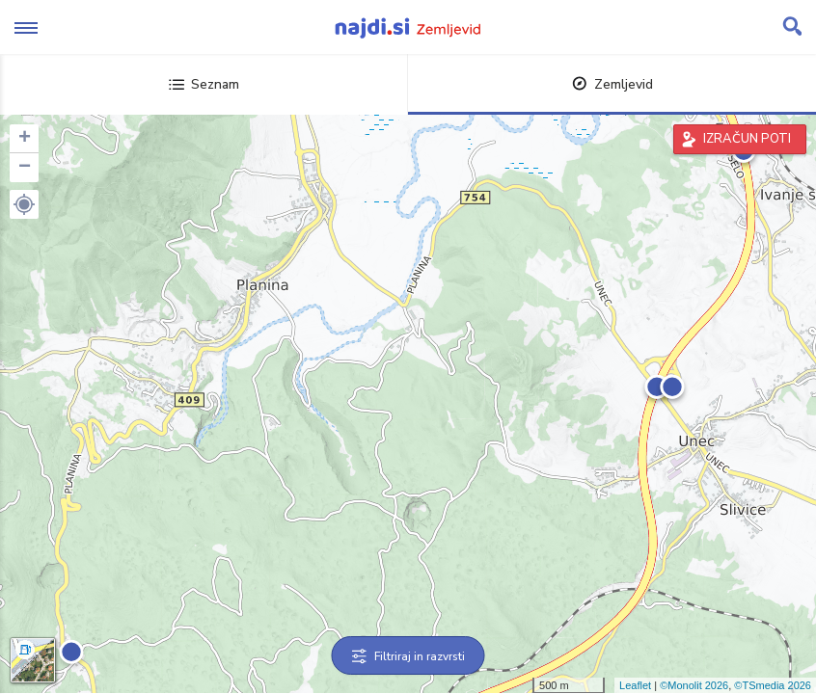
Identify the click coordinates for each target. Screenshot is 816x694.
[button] (24, 204)
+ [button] (24, 138)
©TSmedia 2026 (772, 685)
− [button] (24, 167)
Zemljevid (612, 84)
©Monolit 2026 (694, 685)
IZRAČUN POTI (747, 138)
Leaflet (635, 685)
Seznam (204, 84)
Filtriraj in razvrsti (408, 656)
